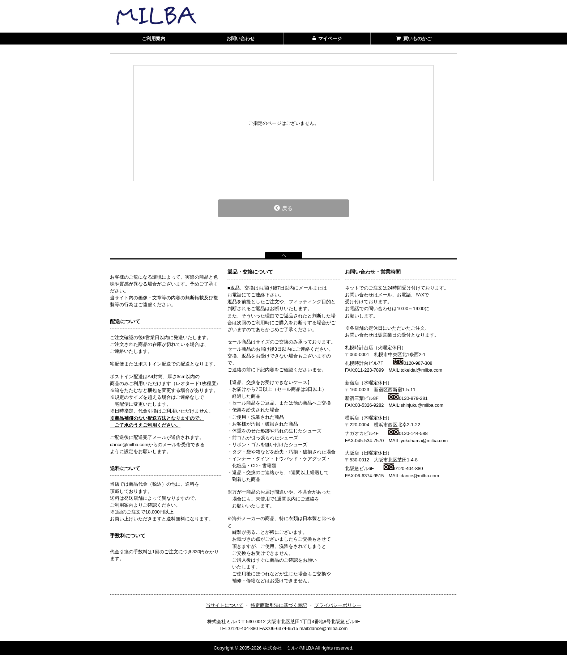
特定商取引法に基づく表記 (279, 605)
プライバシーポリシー (337, 605)
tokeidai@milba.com (421, 370)
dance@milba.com (420, 475)
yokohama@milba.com (424, 440)
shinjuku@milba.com (422, 405)
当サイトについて (224, 605)
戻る (283, 208)
